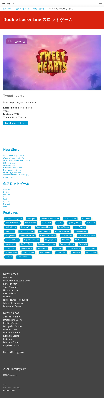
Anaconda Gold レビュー (13, 165)
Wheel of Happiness (13, 303)
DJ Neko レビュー (10, 163)
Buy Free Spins (26, 244)
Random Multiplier (47, 235)
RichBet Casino (10, 323)
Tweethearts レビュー (15, 123)
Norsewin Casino (11, 332)
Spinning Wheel (74, 223)
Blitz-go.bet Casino (12, 326)
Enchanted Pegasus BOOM (16, 280)
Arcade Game (30, 223)
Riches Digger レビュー (12, 172)
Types (5, 206)
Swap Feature (79, 227)
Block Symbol (45, 253)
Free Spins (31, 218)
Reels (5, 199)
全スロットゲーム (23, 9)
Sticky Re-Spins (81, 231)
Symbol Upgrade (73, 248)
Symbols (6, 201)
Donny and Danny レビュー (13, 156)
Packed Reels (91, 253)
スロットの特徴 (38, 9)
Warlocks (7, 277)
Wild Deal (65, 240)
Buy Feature (42, 248)
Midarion (7, 339)
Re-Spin (59, 223)
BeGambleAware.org (11, 388)
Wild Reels (91, 223)
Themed (6, 204)
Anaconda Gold (10, 293)
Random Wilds (11, 253)
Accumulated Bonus (44, 227)
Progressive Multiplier (86, 235)
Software (6, 189)
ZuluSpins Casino (11, 316)
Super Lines (61, 253)
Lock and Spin (66, 235)
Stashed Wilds (80, 240)
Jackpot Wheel (28, 253)
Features (6, 194)
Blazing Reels (44, 231)
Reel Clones (90, 248)
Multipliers (76, 253)
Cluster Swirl (10, 248)
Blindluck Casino (11, 342)
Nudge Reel (10, 235)
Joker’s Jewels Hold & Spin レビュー (16, 160)
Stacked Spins (26, 248)
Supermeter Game (31, 240)
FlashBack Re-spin (27, 235)
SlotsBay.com (8, 3)
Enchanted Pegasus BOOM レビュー (17, 175)
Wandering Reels (67, 244)
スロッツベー (8, 9)
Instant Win (25, 227)
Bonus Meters (63, 227)
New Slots (11, 149)
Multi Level (46, 223)
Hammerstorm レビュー (12, 168)
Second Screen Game (50, 218)
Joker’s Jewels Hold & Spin (15, 299)
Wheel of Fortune (12, 223)
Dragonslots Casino (13, 319)
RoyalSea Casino (11, 345)
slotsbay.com (12, 375)
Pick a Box (86, 218)
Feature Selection (62, 231)
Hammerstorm (10, 290)
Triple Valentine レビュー (13, 170)
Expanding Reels (12, 240)
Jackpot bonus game (14, 218)
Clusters (9, 257)
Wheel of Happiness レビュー (14, 158)
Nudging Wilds (50, 240)
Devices (6, 192)
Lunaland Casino (11, 329)
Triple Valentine (10, 287)
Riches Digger (10, 283)
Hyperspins (57, 248)
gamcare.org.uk (9, 390)
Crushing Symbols (26, 231)
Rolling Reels (11, 227)
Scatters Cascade (24, 257)
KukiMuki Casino (11, 335)
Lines (5, 197)
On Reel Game (70, 218)
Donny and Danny (12, 306)
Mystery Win (10, 244)
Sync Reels (10, 231)
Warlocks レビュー (10, 177)
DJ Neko (7, 296)
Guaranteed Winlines (46, 244)
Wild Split (83, 244)
